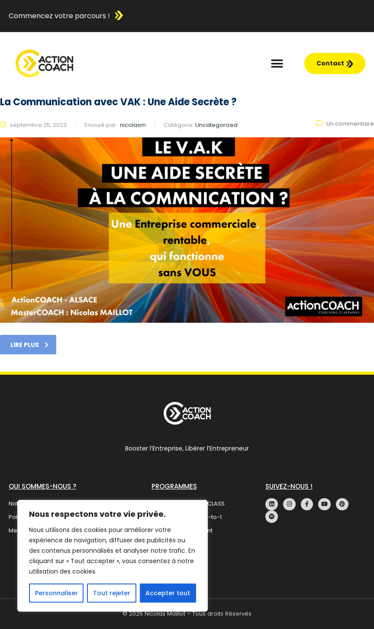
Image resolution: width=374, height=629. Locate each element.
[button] (277, 63)
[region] (112, 556)
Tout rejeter (111, 593)
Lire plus (29, 344)
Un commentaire (345, 124)
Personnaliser (56, 593)
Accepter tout (167, 593)
